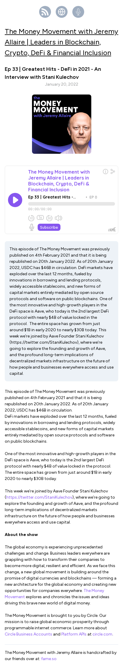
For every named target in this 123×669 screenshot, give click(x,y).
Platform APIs (74, 619)
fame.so (49, 643)
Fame (71, 662)
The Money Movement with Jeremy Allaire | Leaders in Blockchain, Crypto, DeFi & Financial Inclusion (61, 42)
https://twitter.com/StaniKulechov (39, 482)
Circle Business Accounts (28, 619)
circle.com (102, 619)
